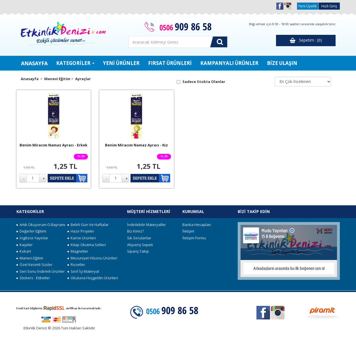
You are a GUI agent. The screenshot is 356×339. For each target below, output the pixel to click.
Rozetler (76, 264)
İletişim (188, 231)
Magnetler (78, 251)
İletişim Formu (194, 237)
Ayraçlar (83, 78)
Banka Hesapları (196, 224)
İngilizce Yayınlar (32, 237)
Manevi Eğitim (57, 78)
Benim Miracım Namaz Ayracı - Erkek (53, 145)
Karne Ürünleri (82, 237)
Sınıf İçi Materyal (83, 271)
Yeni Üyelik (307, 5)
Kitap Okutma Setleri (87, 244)
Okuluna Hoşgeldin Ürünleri (93, 277)
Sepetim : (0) (306, 40)
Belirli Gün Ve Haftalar (88, 224)
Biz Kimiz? (135, 231)
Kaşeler (24, 244)
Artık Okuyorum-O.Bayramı (40, 224)
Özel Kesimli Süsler (34, 264)
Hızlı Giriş (329, 5)
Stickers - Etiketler (33, 277)
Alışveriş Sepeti (140, 244)
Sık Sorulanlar (139, 237)
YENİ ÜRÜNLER (121, 63)
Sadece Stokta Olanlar (203, 81)
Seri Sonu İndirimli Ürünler (40, 271)
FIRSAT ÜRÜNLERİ (170, 63)
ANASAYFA (34, 63)
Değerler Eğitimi (31, 231)
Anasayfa (30, 78)
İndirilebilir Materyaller (146, 224)
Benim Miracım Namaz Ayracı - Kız (136, 145)
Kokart (23, 251)
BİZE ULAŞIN (282, 63)
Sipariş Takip (138, 251)
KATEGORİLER (75, 63)
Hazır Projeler (81, 231)
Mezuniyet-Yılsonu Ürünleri (92, 258)
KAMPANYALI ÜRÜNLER (229, 63)
